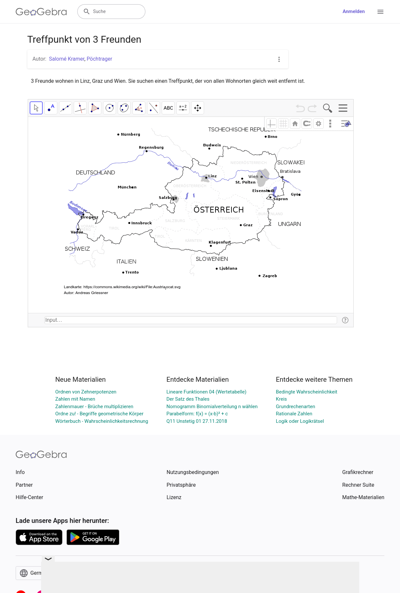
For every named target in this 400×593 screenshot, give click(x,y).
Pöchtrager (99, 59)
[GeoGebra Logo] (41, 12)
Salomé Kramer (66, 59)
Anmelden (354, 11)
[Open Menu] (380, 12)
